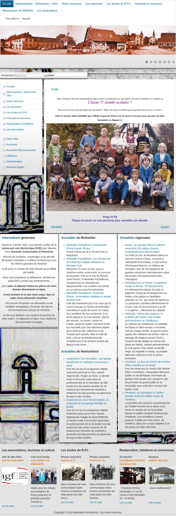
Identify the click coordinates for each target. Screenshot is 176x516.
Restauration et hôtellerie (17, 10)
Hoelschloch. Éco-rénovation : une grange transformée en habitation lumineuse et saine (88, 362)
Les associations (47, 10)
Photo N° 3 (68, 460)
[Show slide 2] (151, 62)
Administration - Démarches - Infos (36, 3)
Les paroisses (94, 3)
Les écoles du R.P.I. (119, 3)
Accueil (6, 3)
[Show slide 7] (173, 62)
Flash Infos (12, 138)
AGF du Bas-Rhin (12, 457)
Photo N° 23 (97, 460)
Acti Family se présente (40, 462)
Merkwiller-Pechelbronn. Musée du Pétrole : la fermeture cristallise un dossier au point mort (88, 296)
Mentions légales (15, 167)
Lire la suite (8, 506)
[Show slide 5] (164, 62)
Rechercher (7, 75)
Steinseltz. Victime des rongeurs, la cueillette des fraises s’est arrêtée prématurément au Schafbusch (144, 317)
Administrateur (14, 161)
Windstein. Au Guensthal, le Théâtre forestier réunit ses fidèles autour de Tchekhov (144, 396)
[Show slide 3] (155, 62)
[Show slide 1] (146, 62)
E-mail (54, 89)
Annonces (11, 144)
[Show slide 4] (160, 62)
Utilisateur (11, 155)
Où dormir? (126, 457)
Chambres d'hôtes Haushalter (132, 462)
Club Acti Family (40, 457)
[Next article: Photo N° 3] (165, 226)
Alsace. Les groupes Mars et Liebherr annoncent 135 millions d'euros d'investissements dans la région (145, 248)
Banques (154, 457)
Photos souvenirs (71, 457)
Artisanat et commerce (149, 3)
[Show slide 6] (169, 62)
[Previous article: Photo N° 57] (56, 226)
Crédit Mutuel (158, 460)
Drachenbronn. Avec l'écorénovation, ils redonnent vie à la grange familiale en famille (87, 403)
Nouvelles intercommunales (21, 150)
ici (162, 98)
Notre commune (71, 3)
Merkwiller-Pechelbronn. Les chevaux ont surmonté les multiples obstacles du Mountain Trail (88, 262)
